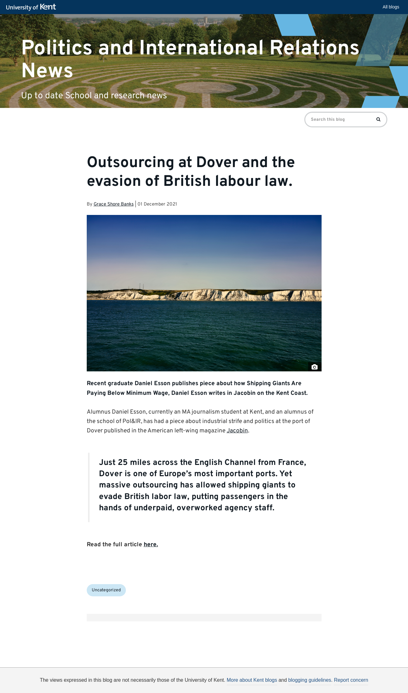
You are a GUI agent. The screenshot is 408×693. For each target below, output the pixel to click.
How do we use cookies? (245, 689)
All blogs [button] (391, 6)
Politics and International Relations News (190, 60)
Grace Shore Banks (114, 204)
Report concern (351, 680)
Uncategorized (106, 590)
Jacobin (237, 431)
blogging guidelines (309, 680)
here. (151, 544)
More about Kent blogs (252, 680)
